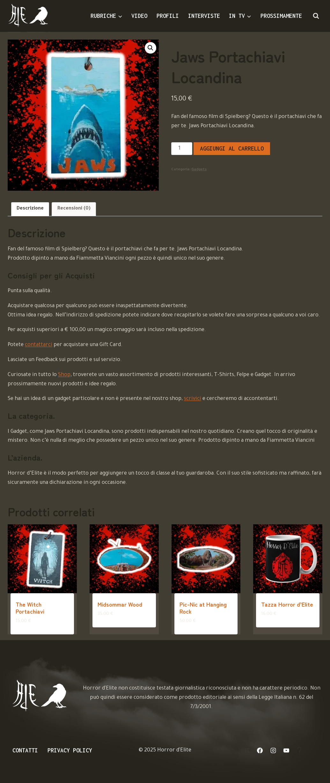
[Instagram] (273, 750)
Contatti (25, 750)
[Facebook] (260, 750)
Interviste (204, 15)
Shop (64, 375)
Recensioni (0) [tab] (74, 208)
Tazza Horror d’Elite (287, 604)
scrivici (192, 399)
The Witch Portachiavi (30, 607)
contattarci (38, 345)
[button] (150, 48)
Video (139, 15)
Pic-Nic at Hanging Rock (203, 607)
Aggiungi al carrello (232, 148)
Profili (168, 15)
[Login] (247, 750)
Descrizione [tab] (30, 208)
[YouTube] (286, 750)
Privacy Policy (70, 750)
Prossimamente (281, 15)
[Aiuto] (299, 750)
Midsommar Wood (120, 604)
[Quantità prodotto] (181, 148)
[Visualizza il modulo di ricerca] (316, 16)
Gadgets (199, 170)
